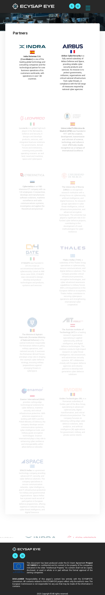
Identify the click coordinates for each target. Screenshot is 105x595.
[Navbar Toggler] (88, 6)
